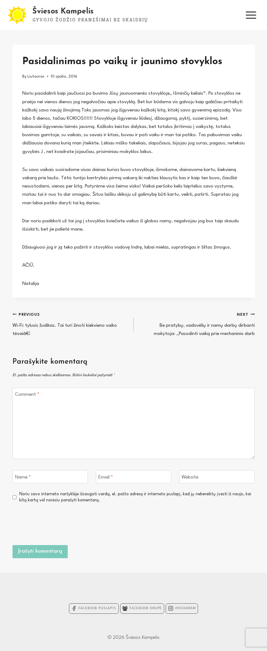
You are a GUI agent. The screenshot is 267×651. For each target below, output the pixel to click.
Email (105, 477)
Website (190, 477)
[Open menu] (251, 15)
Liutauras (36, 76)
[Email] (133, 476)
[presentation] (208, 523)
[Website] (217, 476)
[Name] (50, 476)
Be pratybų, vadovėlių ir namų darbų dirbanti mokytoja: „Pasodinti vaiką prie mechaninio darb (197, 323)
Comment (27, 394)
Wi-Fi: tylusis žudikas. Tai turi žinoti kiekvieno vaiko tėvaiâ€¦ (70, 323)
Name (23, 477)
